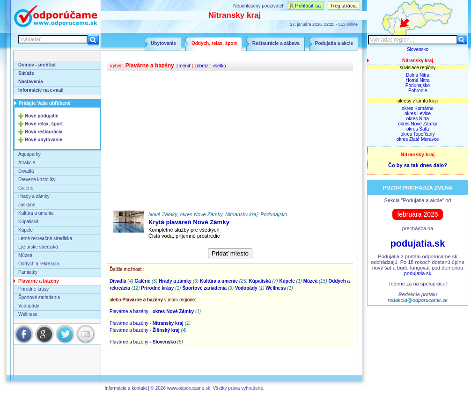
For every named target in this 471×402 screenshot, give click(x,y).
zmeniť (184, 65)
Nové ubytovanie (43, 139)
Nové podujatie (42, 115)
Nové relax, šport (44, 123)
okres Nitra (417, 118)
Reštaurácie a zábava (276, 43)
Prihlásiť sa (308, 5)
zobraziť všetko (210, 65)
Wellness (27, 314)
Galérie (25, 187)
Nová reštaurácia (44, 131)
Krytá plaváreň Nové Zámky (188, 222)
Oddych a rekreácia (38, 263)
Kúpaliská (28, 221)
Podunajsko (417, 85)
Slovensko (417, 49)
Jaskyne (27, 204)
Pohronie (417, 90)
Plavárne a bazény (38, 281)
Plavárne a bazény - (152, 311)
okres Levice (418, 113)
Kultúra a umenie (36, 213)
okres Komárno (418, 108)
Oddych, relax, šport (214, 43)
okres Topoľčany (418, 134)
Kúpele (25, 230)
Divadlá (26, 171)
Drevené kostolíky (36, 179)
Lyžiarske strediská (38, 246)
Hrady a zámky (34, 196)
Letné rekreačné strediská (45, 238)
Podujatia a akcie (334, 43)
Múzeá (25, 255)
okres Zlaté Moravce (418, 139)
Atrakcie (26, 162)
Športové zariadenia (39, 297)
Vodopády (28, 305)
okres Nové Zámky (417, 123)
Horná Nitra (417, 80)
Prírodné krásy (33, 289)
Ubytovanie (163, 43)
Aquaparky (29, 154)
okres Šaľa (417, 129)
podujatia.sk (417, 243)
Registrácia (344, 5)
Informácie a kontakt (125, 388)
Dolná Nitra (417, 75)
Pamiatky (27, 272)
